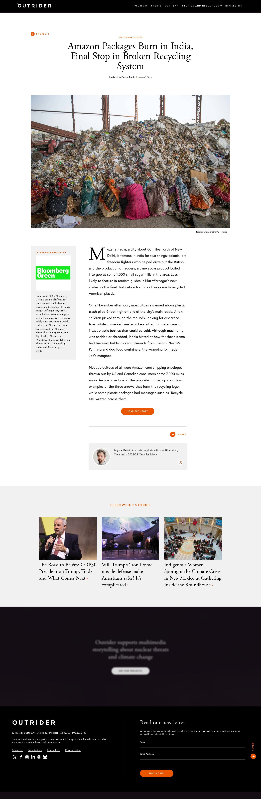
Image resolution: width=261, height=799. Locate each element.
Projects (137, 6)
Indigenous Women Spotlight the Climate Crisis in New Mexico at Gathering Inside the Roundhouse (193, 578)
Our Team (170, 6)
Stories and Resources (201, 6)
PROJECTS (43, 34)
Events (153, 6)
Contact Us (54, 757)
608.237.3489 (81, 739)
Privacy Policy (73, 757)
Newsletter (233, 6)
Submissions (35, 757)
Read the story (138, 411)
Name (142, 749)
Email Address (147, 761)
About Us (17, 757)
